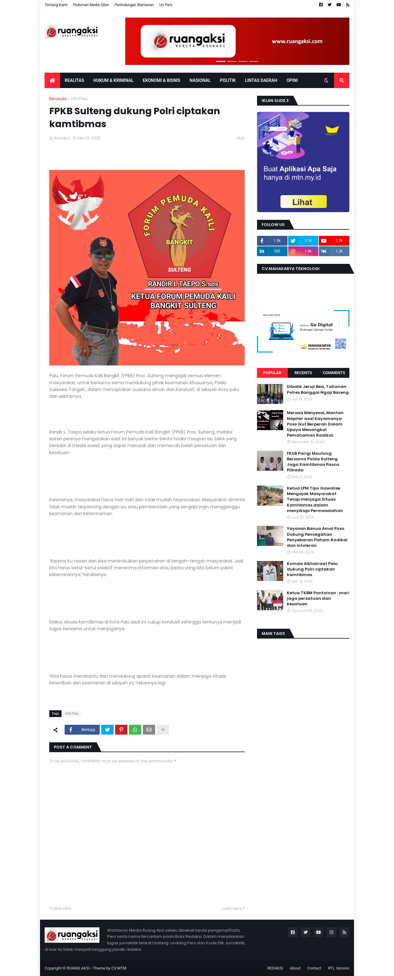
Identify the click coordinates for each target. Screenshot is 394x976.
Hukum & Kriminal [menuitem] (113, 80)
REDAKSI (275, 968)
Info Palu (78, 99)
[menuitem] (52, 80)
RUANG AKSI (78, 968)
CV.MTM (119, 968)
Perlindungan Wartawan (134, 5)
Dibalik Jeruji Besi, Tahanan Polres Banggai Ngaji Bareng (318, 389)
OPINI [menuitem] (292, 80)
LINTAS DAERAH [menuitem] (261, 80)
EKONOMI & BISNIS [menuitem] (161, 80)
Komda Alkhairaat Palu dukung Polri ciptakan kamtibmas (312, 569)
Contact (314, 968)
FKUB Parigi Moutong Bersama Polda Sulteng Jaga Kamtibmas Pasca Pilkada (313, 462)
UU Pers (165, 5)
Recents (303, 372)
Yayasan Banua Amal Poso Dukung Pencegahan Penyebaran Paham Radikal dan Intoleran (317, 537)
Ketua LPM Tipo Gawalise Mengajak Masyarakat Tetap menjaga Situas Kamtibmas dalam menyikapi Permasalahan (315, 500)
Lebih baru (61, 908)
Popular (272, 372)
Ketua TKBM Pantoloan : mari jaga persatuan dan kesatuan (318, 598)
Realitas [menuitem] (74, 80)
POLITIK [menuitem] (228, 80)
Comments (334, 372)
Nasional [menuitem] (200, 80)
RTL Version (338, 968)
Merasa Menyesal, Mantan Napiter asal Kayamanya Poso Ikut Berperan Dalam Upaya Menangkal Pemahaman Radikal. (315, 424)
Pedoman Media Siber (91, 5)
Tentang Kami (56, 5)
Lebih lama (232, 908)
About (295, 968)
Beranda (58, 99)
